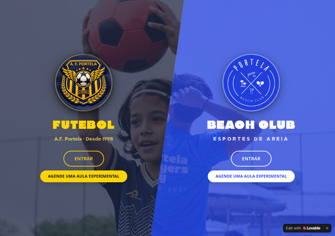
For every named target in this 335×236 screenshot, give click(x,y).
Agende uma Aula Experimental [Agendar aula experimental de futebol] (83, 176)
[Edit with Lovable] (303, 228)
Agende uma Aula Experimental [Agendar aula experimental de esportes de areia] (251, 176)
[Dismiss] (327, 228)
